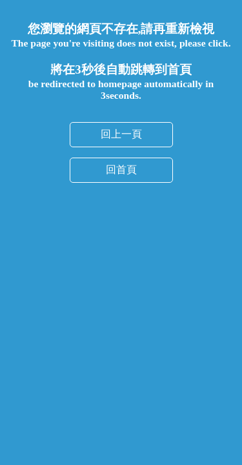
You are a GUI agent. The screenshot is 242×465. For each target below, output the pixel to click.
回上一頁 (121, 134)
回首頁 (121, 169)
